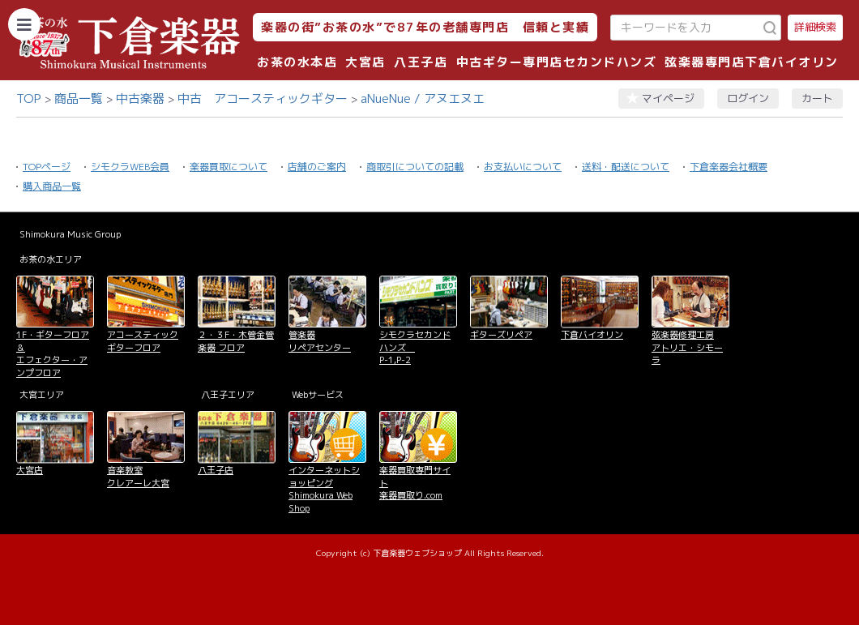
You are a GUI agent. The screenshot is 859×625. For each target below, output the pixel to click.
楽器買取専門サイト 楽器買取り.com (415, 483)
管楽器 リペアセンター (319, 340)
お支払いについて (523, 166)
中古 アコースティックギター (262, 98)
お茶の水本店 (297, 62)
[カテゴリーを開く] (24, 24)
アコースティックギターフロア (142, 340)
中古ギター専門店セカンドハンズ (556, 62)
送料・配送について (625, 166)
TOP (28, 98)
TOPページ (47, 166)
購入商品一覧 (52, 186)
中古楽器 (140, 98)
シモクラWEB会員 (130, 166)
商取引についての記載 (415, 166)
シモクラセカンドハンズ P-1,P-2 (415, 347)
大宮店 (365, 62)
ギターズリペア (501, 334)
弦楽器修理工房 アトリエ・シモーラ (687, 347)
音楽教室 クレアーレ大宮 (138, 476)
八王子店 (420, 62)
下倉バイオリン (592, 334)
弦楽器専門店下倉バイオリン (752, 62)
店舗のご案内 (317, 166)
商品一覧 (78, 98)
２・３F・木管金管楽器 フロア (236, 340)
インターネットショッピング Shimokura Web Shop (324, 489)
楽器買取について (228, 166)
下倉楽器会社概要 (728, 166)
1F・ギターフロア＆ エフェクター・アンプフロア (52, 353)
